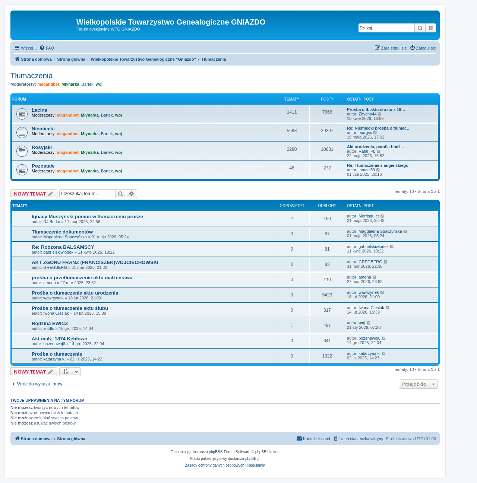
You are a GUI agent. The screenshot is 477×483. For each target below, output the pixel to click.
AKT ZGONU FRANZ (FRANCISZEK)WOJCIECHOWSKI (95, 262)
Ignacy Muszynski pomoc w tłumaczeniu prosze (87, 216)
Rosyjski (42, 147)
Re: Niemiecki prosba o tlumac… (379, 128)
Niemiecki (43, 128)
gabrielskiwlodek (58, 252)
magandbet (48, 84)
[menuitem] (46, 48)
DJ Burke (51, 221)
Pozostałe (43, 166)
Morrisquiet (368, 216)
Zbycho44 (367, 114)
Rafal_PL (366, 151)
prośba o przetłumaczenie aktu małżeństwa (82, 277)
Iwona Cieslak (56, 313)
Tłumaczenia (31, 76)
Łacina (39, 110)
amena (49, 282)
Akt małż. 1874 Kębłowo (60, 338)
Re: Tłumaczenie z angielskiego (377, 165)
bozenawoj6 (54, 343)
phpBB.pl (252, 459)
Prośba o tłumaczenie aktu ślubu (70, 308)
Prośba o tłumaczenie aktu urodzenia (75, 293)
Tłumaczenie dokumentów (62, 232)
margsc (365, 132)
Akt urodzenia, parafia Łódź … (376, 146)
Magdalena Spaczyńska (65, 237)
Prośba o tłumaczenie (57, 354)
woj (99, 84)
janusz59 (366, 170)
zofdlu (48, 328)
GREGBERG (55, 267)
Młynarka (70, 84)
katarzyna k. (54, 359)
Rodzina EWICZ (50, 323)
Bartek (88, 84)
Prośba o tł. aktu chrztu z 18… (376, 109)
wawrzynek (53, 298)
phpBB (214, 452)
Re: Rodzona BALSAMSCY (63, 247)
